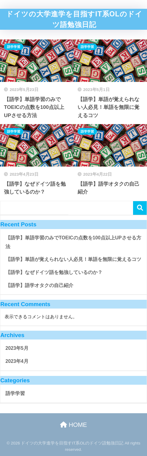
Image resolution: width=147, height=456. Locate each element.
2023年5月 (16, 348)
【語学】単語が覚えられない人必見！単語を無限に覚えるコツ (73, 259)
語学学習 (13, 47)
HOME (73, 424)
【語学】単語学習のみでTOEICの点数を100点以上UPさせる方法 (73, 242)
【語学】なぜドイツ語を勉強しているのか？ (53, 272)
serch (140, 208)
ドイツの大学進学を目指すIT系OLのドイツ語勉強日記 (74, 19)
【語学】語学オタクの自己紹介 (39, 285)
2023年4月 (16, 361)
